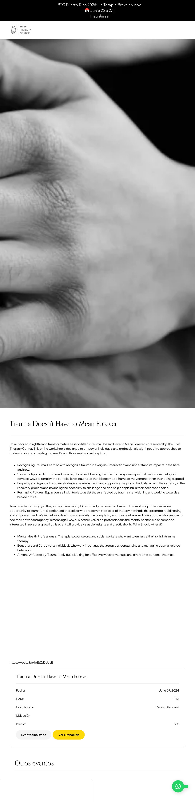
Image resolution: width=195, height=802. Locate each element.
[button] (34, 735)
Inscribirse (99, 16)
